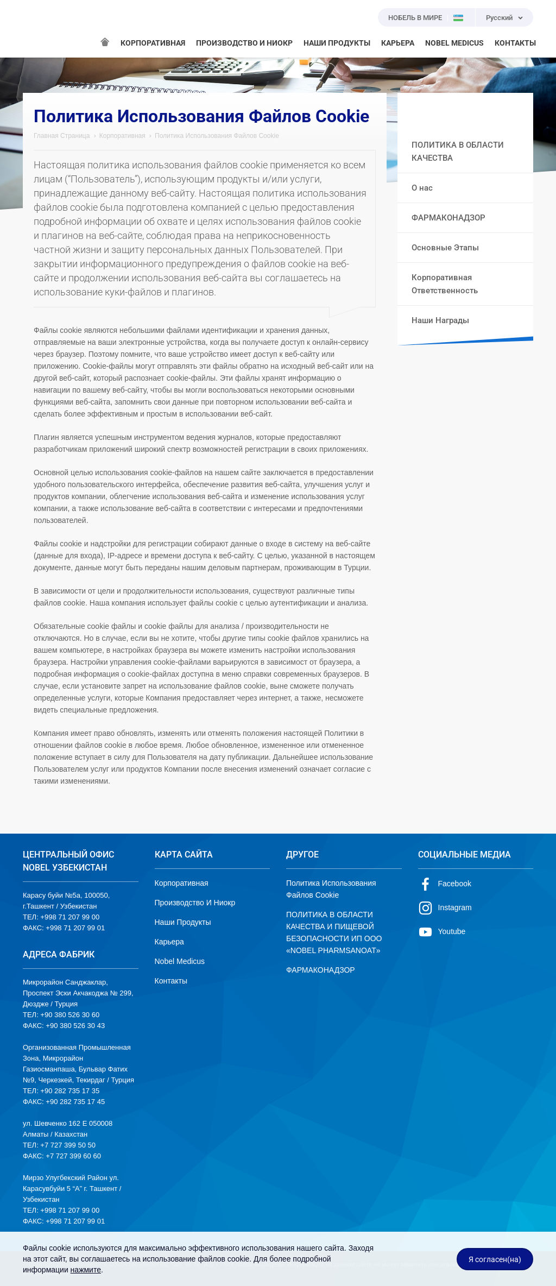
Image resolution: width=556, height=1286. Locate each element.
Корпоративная (122, 136)
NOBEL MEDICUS (454, 43)
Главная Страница (62, 136)
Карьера (169, 941)
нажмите (86, 1269)
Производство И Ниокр (195, 902)
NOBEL (37, 28)
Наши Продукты (183, 922)
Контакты (171, 980)
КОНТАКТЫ (515, 43)
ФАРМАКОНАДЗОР (320, 970)
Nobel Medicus (180, 961)
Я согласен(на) (495, 1259)
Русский (499, 18)
